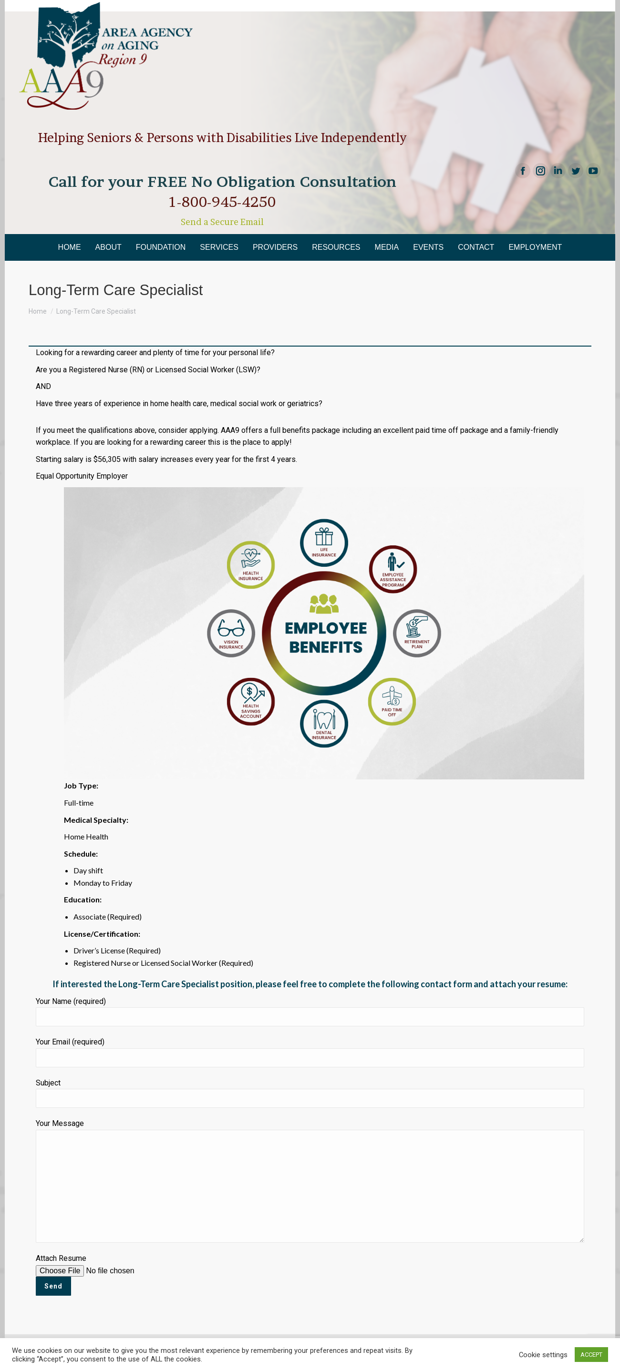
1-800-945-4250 (222, 201)
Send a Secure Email (222, 222)
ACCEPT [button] (591, 1354)
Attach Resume (108, 1272)
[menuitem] (70, 247)
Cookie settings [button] (543, 1355)
